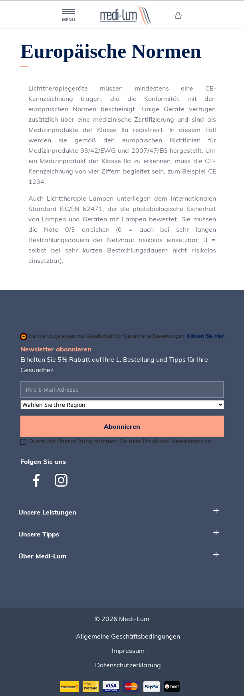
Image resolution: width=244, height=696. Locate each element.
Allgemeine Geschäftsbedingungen (128, 636)
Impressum (128, 651)
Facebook (39, 480)
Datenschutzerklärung (128, 665)
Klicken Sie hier (205, 336)
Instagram (61, 480)
